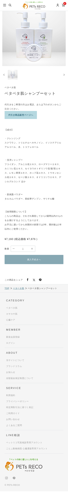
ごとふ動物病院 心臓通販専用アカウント (27, 450)
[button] (13, 75)
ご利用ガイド (13, 415)
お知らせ (10, 374)
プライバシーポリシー (17, 403)
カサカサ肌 (11, 315)
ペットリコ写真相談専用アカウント (24, 444)
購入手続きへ (34, 261)
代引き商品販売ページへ (20, 116)
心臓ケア (10, 321)
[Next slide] (64, 76)
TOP (7, 290)
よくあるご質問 (14, 427)
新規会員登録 (13, 338)
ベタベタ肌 (18, 290)
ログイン (10, 344)
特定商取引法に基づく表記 (19, 409)
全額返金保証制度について (19, 380)
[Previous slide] (4, 76)
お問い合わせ (13, 421)
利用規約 (10, 397)
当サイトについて (15, 362)
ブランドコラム (14, 368)
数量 (7, 250)
